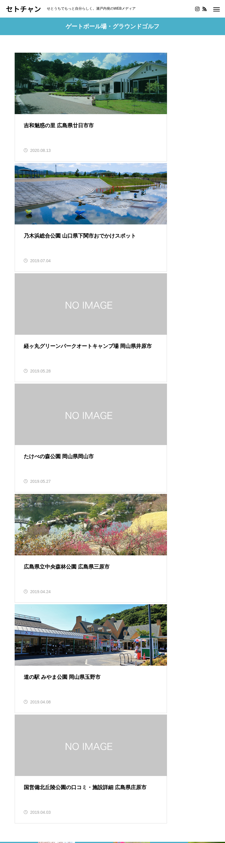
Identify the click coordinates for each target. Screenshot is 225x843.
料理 (50, 734)
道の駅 (22, 688)
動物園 (48, 674)
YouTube (62, 763)
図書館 (62, 704)
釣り (19, 674)
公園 (96, 688)
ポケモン (97, 756)
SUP (61, 734)
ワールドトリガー (33, 763)
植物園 (93, 696)
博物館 (31, 696)
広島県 (94, 547)
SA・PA (41, 688)
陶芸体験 (60, 688)
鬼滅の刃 (24, 756)
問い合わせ (49, 804)
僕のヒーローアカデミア (60, 756)
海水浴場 (72, 681)
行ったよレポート (69, 711)
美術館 (62, 696)
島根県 (19, 547)
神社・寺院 (37, 711)
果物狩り (80, 688)
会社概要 (24, 804)
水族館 (77, 696)
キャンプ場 (94, 681)
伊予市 (169, 547)
